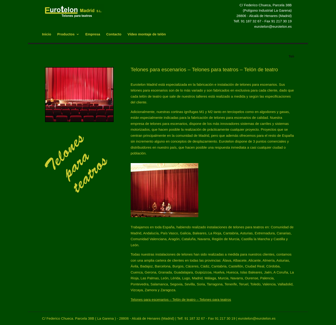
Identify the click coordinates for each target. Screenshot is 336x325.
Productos (65, 34)
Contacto (113, 34)
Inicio (46, 34)
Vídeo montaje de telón (146, 34)
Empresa (92, 34)
